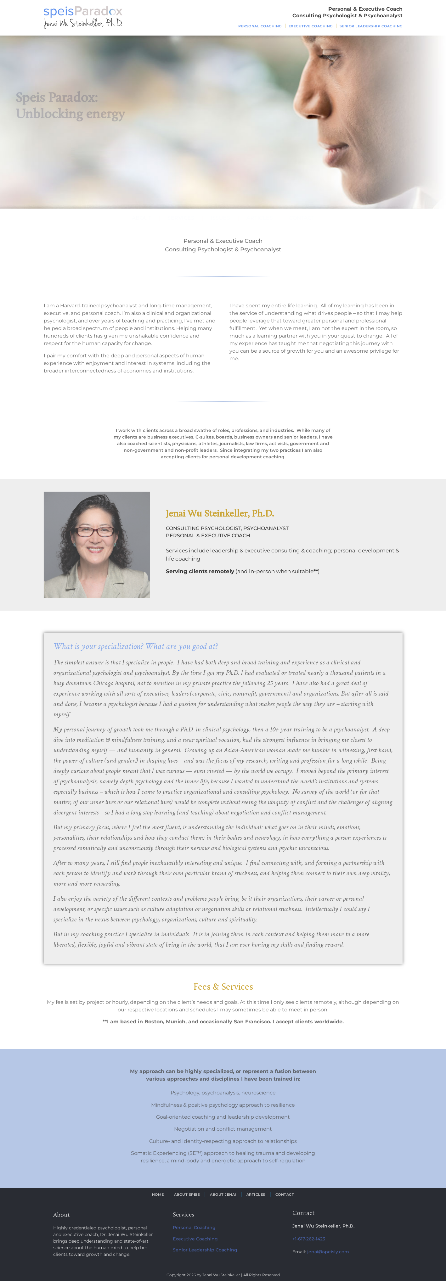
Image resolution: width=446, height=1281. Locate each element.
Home (158, 1194)
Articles (259, 218)
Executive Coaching (311, 26)
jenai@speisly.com (328, 1252)
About (141, 218)
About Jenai (223, 1194)
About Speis (187, 1194)
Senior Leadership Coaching (371, 26)
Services (180, 218)
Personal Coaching (260, 26)
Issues (220, 218)
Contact (301, 218)
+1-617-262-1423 (308, 1239)
